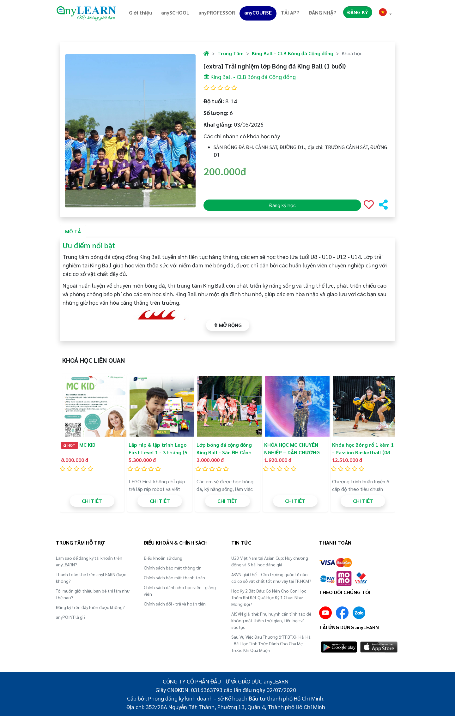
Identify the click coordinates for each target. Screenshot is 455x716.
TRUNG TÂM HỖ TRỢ (80, 542)
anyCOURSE (258, 12)
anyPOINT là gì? (71, 617)
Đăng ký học (282, 205)
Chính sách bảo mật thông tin (173, 567)
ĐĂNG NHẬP (323, 12)
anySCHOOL (175, 12)
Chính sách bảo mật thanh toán (174, 577)
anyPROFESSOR (216, 12)
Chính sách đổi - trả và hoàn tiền (175, 603)
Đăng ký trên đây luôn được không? (90, 607)
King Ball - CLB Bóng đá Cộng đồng (292, 53)
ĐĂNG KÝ (357, 12)
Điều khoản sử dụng (163, 558)
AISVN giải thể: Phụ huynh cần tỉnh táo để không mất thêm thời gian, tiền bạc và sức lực (271, 620)
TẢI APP (290, 12)
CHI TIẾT (92, 501)
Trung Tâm (230, 53)
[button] (385, 13)
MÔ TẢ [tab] (73, 231)
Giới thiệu (140, 12)
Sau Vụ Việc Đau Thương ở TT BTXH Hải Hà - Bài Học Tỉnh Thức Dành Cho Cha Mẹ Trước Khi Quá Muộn (271, 643)
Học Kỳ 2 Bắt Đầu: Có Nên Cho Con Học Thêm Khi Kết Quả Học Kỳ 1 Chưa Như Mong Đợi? (268, 597)
